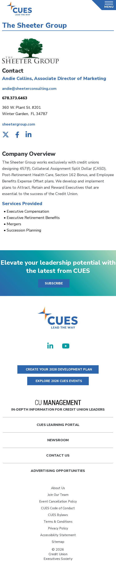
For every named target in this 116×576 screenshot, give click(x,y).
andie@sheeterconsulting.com (29, 88)
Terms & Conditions (58, 522)
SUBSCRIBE (54, 283)
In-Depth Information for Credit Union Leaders (58, 406)
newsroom (58, 440)
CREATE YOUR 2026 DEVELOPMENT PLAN (58, 369)
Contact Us (58, 455)
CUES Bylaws (58, 515)
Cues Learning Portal (58, 425)
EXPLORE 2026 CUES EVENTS (58, 381)
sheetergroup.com (18, 124)
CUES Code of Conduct (58, 508)
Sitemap (58, 542)
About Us (58, 488)
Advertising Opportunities (58, 471)
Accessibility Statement (58, 535)
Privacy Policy (58, 528)
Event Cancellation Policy (58, 501)
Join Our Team (58, 495)
